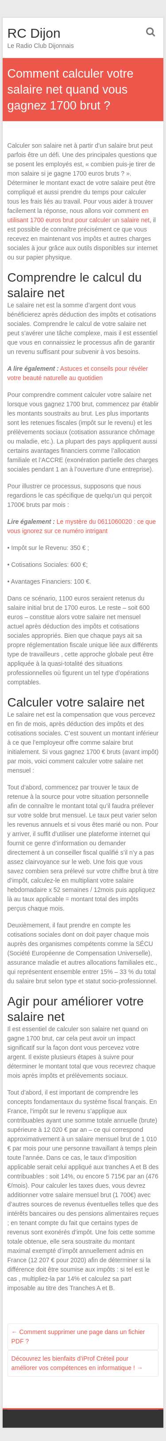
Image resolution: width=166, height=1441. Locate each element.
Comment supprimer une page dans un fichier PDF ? (78, 1336)
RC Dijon (34, 33)
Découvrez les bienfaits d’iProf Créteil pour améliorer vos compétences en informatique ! (77, 1363)
